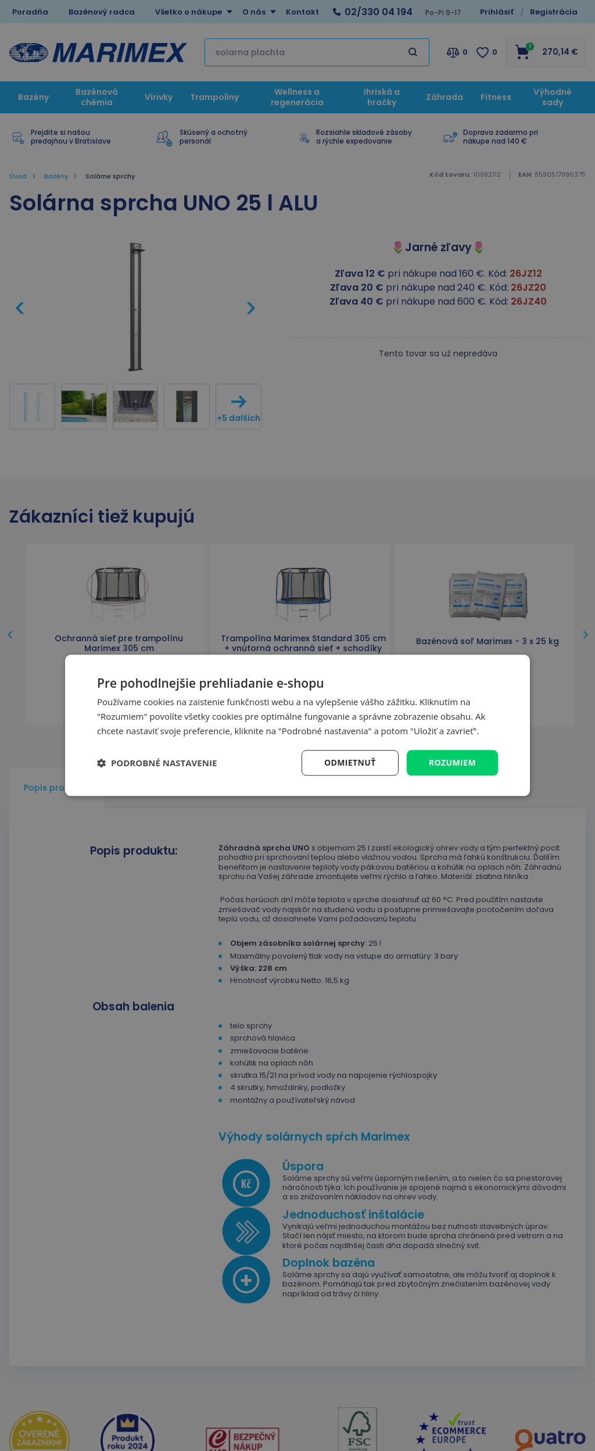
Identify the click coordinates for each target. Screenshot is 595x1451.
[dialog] (297, 725)
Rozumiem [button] (452, 762)
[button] (157, 762)
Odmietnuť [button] (350, 762)
